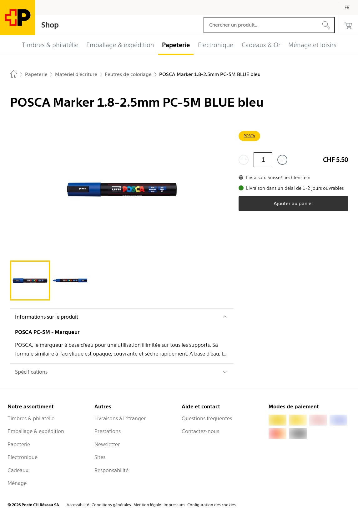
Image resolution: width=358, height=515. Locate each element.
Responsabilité (111, 470)
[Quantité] (263, 159)
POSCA (249, 136)
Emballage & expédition (36, 431)
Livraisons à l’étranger (120, 418)
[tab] (30, 280)
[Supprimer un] (244, 160)
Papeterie (19, 444)
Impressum (174, 504)
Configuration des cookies (211, 504)
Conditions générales (111, 504)
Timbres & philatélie (31, 418)
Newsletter (107, 444)
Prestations (107, 431)
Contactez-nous (200, 431)
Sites (99, 457)
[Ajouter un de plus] (282, 160)
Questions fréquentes (207, 418)
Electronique (23, 457)
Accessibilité (78, 504)
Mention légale (147, 504)
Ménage (17, 483)
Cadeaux (18, 470)
